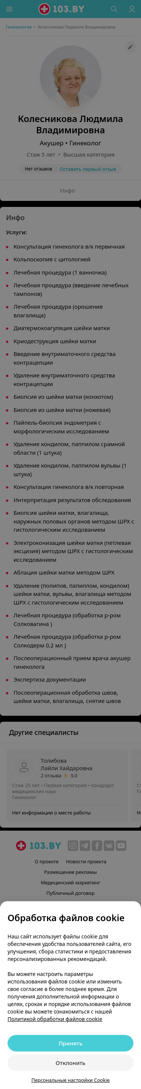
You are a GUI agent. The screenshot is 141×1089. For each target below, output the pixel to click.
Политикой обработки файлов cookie (55, 1019)
